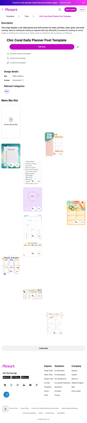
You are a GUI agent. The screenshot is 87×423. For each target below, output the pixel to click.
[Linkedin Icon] (24, 385)
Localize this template (18, 63)
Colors (46, 391)
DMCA (41, 413)
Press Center (76, 391)
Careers (74, 375)
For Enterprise (60, 371)
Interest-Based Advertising (69, 408)
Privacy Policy (24, 408)
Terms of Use (14, 408)
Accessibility (61, 413)
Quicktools (58, 387)
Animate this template (18, 58)
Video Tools (48, 375)
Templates (48, 387)
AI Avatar (58, 391)
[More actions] (60, 154)
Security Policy (49, 413)
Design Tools (48, 379)
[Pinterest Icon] (36, 385)
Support (74, 371)
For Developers (60, 375)
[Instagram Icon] (17, 385)
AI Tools (47, 383)
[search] (60, 9)
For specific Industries (62, 383)
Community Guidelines (29, 413)
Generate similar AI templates (20, 54)
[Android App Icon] (16, 378)
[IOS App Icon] (7, 378)
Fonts (46, 395)
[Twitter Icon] (11, 385)
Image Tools (48, 371)
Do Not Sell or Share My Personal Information (45, 408)
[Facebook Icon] (5, 385)
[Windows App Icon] (25, 378)
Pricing (57, 395)
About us (75, 379)
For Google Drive (60, 379)
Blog (73, 387)
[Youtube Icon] (30, 385)
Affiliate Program (78, 383)
